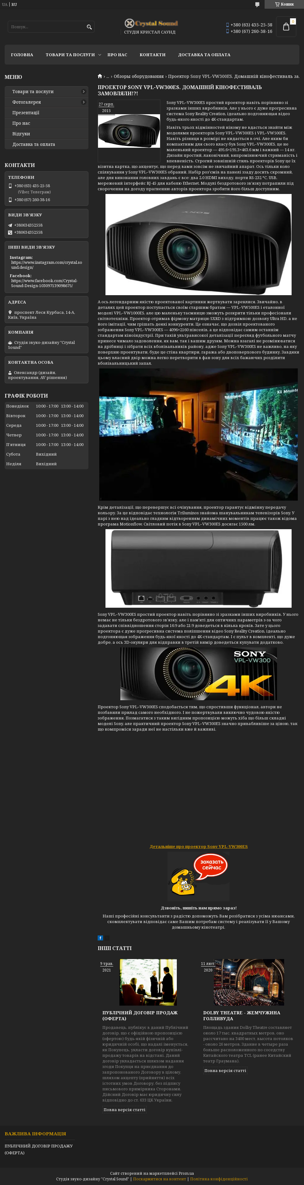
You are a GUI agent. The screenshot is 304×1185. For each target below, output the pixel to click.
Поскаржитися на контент (159, 1179)
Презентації (25, 112)
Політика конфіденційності (219, 1179)
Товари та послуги (70, 54)
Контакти (153, 54)
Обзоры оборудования (139, 76)
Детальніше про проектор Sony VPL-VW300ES (199, 846)
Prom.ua (186, 1173)
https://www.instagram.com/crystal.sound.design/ (46, 265)
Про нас (117, 54)
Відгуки (21, 134)
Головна (22, 54)
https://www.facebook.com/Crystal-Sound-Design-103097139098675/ (44, 283)
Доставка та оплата (204, 54)
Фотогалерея (26, 102)
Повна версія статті (124, 1109)
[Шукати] (89, 27)
